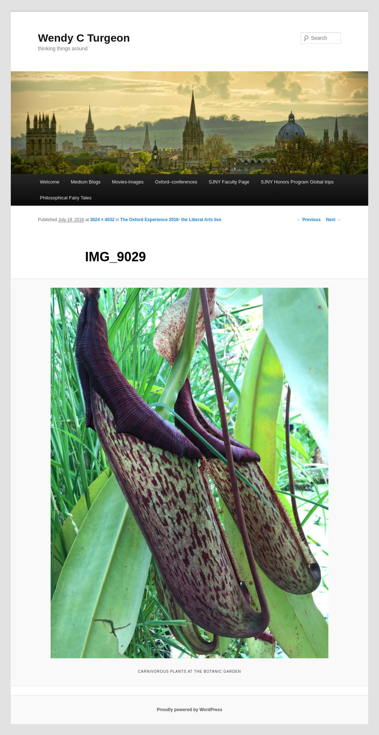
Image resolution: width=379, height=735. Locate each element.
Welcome (49, 182)
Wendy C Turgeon (84, 38)
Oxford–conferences (176, 182)
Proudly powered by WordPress (189, 709)
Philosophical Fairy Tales (65, 197)
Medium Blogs (86, 182)
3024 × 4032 (102, 219)
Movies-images (128, 182)
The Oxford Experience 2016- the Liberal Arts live (170, 219)
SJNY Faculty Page (229, 182)
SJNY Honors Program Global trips (297, 182)
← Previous (309, 219)
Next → (333, 219)
